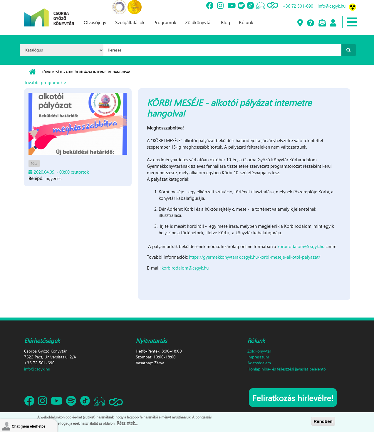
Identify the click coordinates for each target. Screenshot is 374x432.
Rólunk (246, 22)
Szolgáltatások (130, 22)
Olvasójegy (95, 22)
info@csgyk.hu (332, 6)
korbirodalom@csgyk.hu (300, 246)
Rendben (323, 421)
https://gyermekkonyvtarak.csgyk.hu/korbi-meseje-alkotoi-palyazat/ (254, 257)
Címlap (32, 72)
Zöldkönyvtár (198, 22)
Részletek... (127, 423)
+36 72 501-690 (298, 6)
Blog (225, 22)
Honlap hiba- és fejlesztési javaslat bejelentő (286, 369)
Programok (164, 22)
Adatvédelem (259, 362)
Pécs (34, 163)
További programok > (45, 82)
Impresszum (258, 357)
